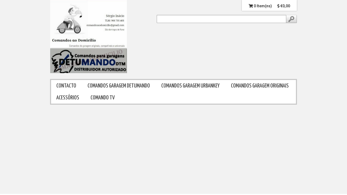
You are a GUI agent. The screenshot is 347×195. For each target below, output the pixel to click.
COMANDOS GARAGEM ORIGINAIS (260, 86)
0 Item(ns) (260, 6)
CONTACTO (66, 86)
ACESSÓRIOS (67, 97)
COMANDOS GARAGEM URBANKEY (190, 86)
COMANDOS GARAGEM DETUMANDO (119, 86)
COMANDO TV (103, 97)
